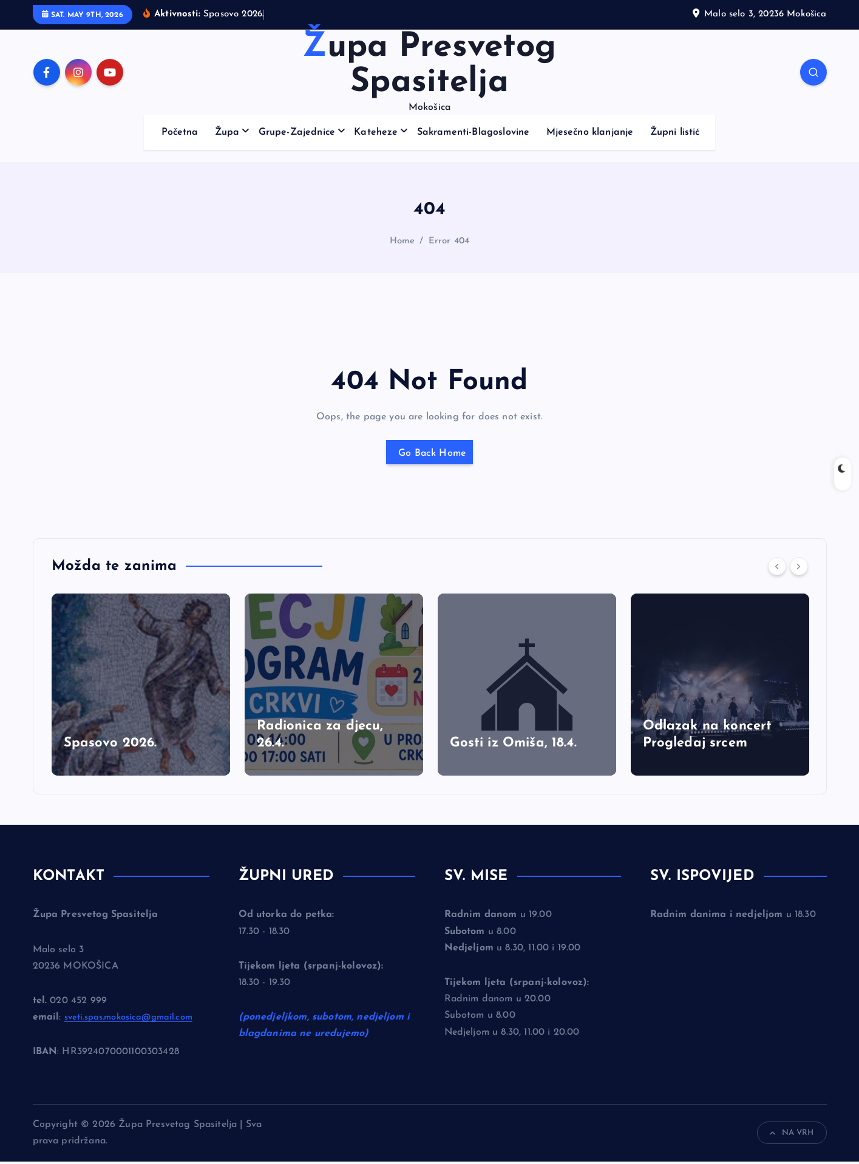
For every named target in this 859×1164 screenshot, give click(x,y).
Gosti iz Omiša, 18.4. (513, 746)
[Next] (799, 569)
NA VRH (791, 1135)
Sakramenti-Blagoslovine (473, 132)
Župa (227, 132)
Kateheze (376, 132)
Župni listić (675, 132)
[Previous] (777, 569)
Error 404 (449, 241)
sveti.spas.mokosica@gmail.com (134, 1019)
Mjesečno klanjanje (590, 132)
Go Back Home (430, 453)
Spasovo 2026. (110, 746)
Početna (180, 132)
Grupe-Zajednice (297, 132)
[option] (141, 687)
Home (402, 241)
